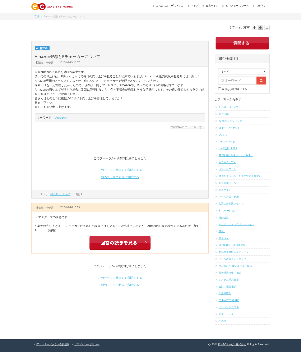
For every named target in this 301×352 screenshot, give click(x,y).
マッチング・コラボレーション (236, 224)
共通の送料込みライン (231, 203)
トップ (194, 5)
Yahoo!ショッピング (230, 121)
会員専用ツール (227, 183)
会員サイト (212, 5)
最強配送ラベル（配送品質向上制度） (240, 176)
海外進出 (224, 217)
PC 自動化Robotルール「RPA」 (236, 266)
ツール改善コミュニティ (232, 259)
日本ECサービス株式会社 (232, 344)
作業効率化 (225, 293)
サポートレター (227, 314)
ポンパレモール (227, 169)
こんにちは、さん (170, 5)
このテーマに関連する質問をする (120, 170)
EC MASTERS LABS (229, 300)
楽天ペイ (224, 238)
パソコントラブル (229, 307)
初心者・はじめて (60, 194)
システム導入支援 (229, 279)
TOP (37, 16)
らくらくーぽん (227, 162)
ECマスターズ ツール (237, 5)
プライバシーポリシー (86, 344)
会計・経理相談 (227, 286)
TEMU (222, 231)
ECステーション (228, 210)
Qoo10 (223, 134)
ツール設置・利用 (229, 196)
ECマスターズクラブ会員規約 (52, 344)
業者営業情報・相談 (230, 272)
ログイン (261, 5)
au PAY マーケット (229, 127)
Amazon (61, 117)
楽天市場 (224, 114)
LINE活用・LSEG (228, 148)
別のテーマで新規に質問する (120, 177)
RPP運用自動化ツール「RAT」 (236, 155)
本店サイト (225, 190)
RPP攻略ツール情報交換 (232, 245)
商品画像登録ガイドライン (234, 252)
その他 (222, 321)
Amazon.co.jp (227, 141)
